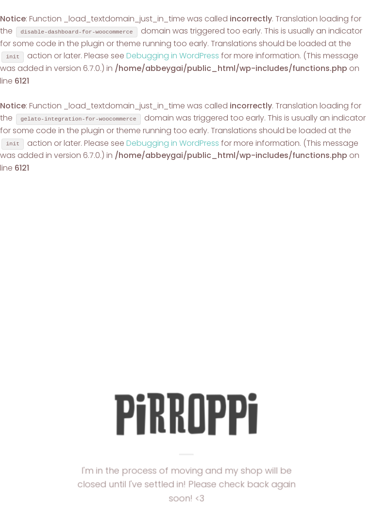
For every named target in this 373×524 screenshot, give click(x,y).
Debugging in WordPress (172, 55)
